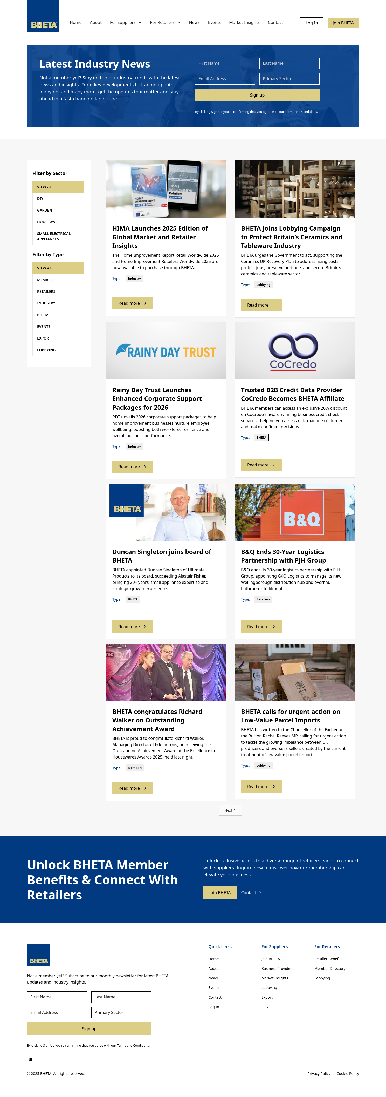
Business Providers (277, 968)
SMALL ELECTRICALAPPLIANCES (54, 236)
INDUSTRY (46, 303)
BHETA (43, 314)
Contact (275, 22)
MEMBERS (46, 279)
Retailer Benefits (328, 958)
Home (76, 22)
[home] (43, 16)
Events (214, 22)
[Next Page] (230, 810)
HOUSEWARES (49, 221)
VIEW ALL (45, 186)
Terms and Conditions (301, 112)
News (194, 22)
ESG (264, 1006)
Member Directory (330, 968)
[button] (126, 22)
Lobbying (269, 987)
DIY (40, 198)
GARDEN (44, 210)
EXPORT (44, 338)
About (96, 22)
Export (267, 997)
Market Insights (244, 22)
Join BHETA (343, 23)
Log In (312, 23)
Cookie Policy (348, 1073)
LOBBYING (46, 349)
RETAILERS (46, 291)
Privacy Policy (318, 1073)
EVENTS (43, 326)
